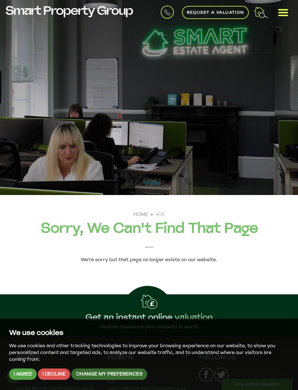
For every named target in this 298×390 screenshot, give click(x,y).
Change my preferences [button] (109, 374)
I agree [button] (23, 374)
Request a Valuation (215, 12)
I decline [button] (54, 374)
